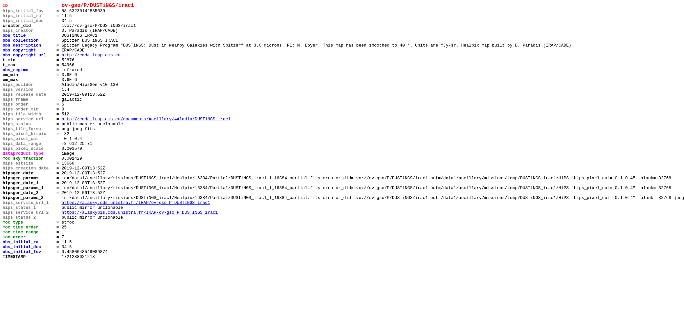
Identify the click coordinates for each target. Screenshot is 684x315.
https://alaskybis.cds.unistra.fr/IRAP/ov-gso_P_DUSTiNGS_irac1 (139, 255)
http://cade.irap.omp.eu (90, 66)
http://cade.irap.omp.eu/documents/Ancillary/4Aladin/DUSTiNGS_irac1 (146, 143)
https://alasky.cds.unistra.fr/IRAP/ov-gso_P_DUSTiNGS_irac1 (135, 243)
